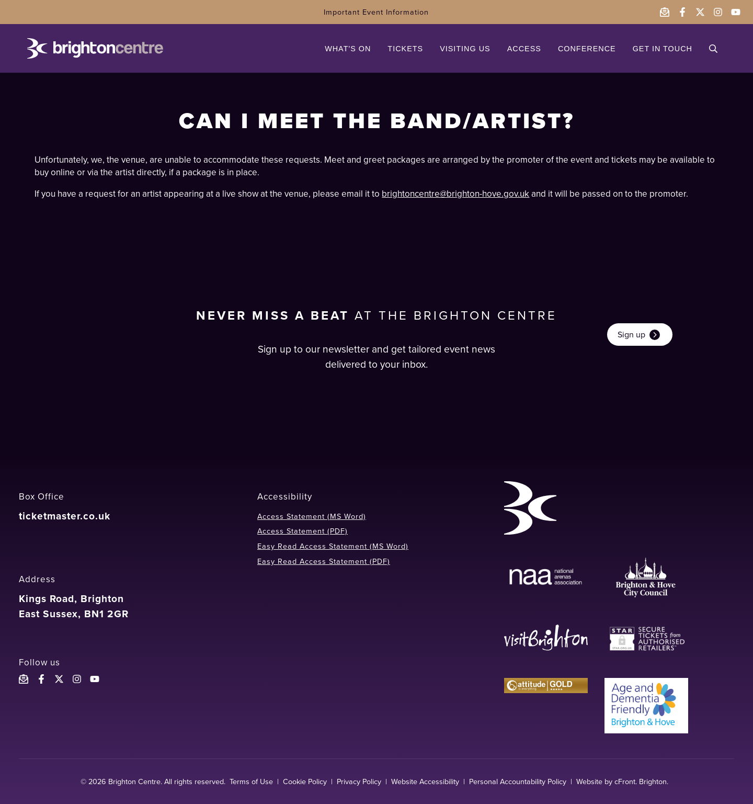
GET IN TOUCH (662, 48)
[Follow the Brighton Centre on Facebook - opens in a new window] (682, 12)
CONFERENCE (587, 48)
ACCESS (524, 48)
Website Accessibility (425, 781)
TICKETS (405, 48)
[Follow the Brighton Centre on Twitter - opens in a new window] (700, 12)
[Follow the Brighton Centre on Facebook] (41, 679)
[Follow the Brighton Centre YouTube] (94, 679)
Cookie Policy (305, 781)
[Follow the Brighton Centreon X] (59, 679)
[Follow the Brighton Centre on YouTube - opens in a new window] (735, 12)
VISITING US (465, 48)
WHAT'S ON (348, 48)
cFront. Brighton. (641, 781)
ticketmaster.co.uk (64, 516)
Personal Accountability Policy (517, 781)
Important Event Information (376, 12)
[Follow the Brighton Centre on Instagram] (77, 679)
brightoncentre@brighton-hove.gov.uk (455, 193)
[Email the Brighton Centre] (664, 12)
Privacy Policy (359, 781)
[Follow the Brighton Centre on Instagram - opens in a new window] (718, 12)
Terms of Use (251, 781)
